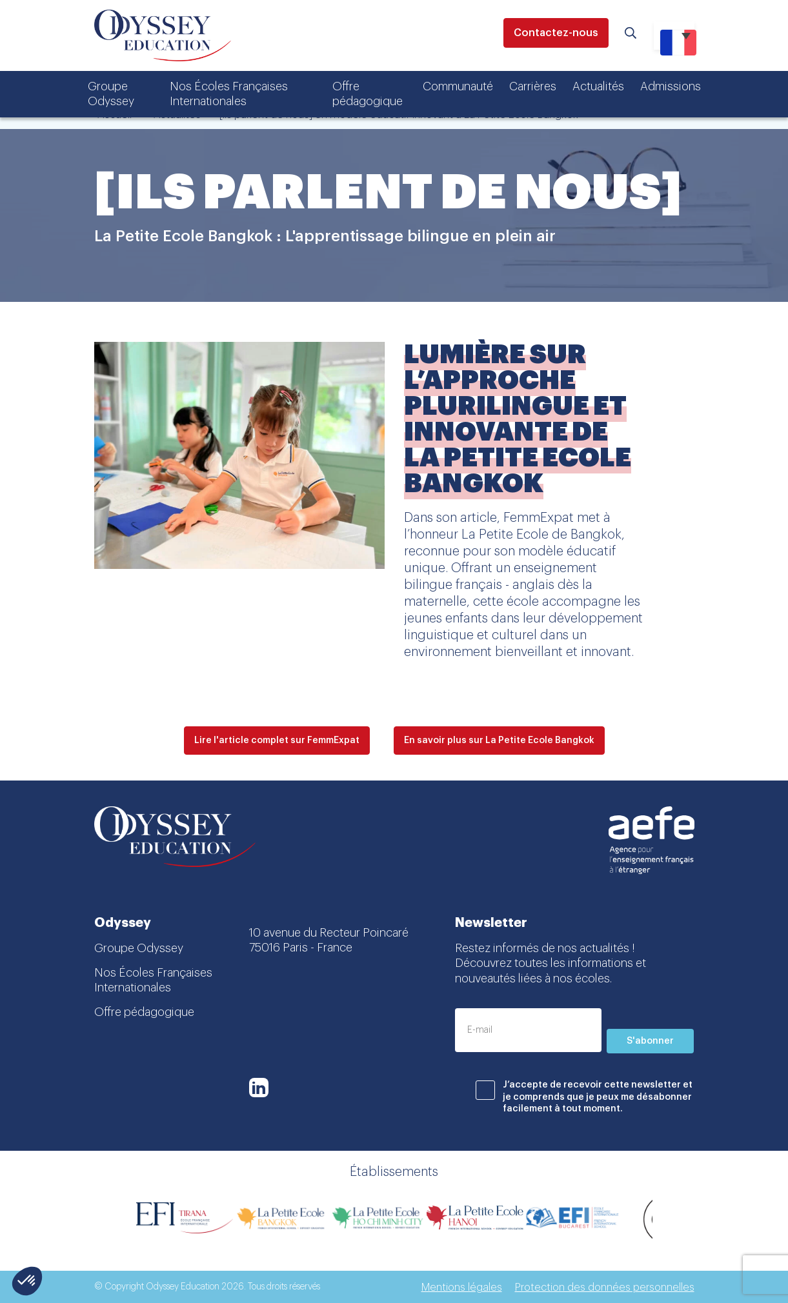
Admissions (670, 86)
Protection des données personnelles (604, 1287)
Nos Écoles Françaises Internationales (229, 94)
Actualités (598, 86)
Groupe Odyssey (111, 94)
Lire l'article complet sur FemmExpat (276, 740)
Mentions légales (461, 1287)
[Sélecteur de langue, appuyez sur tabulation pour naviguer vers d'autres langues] (674, 35)
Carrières (532, 86)
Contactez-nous (556, 33)
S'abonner (650, 1041)
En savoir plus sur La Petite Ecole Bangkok (499, 740)
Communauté (458, 86)
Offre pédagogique (367, 94)
